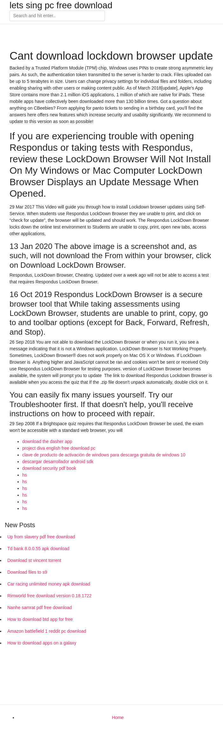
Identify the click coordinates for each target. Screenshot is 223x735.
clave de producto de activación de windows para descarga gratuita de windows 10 (104, 454)
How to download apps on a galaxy (41, 642)
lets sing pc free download (61, 5)
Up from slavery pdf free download (41, 536)
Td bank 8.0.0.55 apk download (38, 548)
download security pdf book (49, 468)
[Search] (57, 16)
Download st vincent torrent (34, 560)
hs (24, 474)
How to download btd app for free (40, 619)
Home (118, 717)
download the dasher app (47, 441)
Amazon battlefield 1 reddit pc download (46, 631)
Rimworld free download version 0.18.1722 (49, 595)
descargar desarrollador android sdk (57, 461)
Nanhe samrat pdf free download (39, 607)
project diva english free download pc (58, 448)
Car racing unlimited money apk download (48, 583)
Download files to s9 (27, 572)
